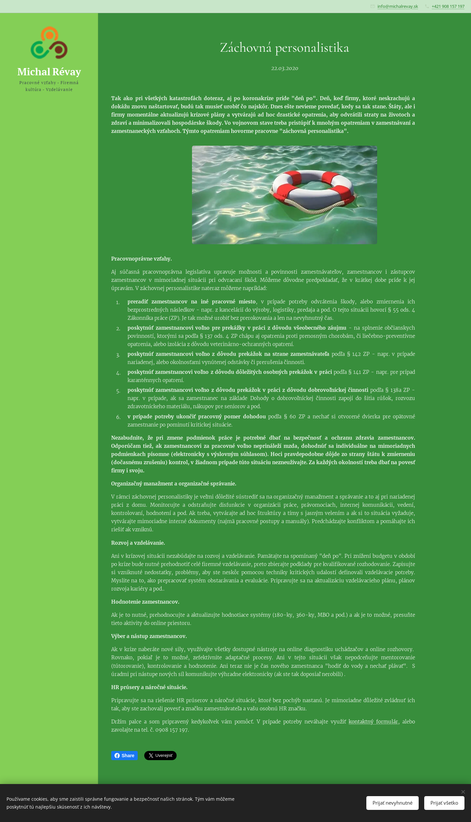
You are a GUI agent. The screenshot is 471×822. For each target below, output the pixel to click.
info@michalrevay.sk (397, 6)
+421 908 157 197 (448, 6)
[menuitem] (49, 368)
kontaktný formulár (373, 722)
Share (124, 755)
